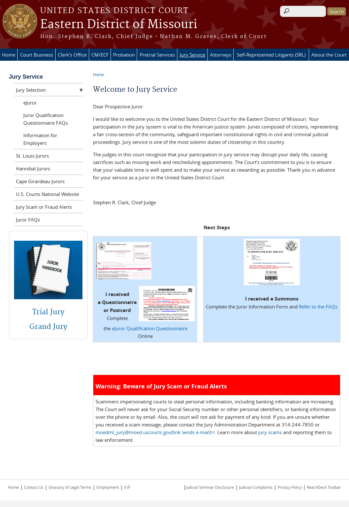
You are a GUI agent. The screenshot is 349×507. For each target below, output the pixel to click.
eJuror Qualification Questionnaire (149, 328)
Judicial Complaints (256, 487)
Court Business (36, 54)
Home (8, 54)
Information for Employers (40, 139)
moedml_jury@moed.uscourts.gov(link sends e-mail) (155, 432)
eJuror (30, 102)
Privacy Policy (290, 487)
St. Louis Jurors (32, 155)
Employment (108, 487)
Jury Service (192, 54)
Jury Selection (31, 90)
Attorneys (220, 54)
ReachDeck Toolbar (324, 487)
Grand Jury (48, 326)
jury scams (270, 432)
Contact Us (33, 487)
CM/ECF (100, 54)
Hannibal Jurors (33, 168)
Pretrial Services (157, 54)
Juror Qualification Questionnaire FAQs (45, 119)
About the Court (328, 54)
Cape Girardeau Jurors (40, 181)
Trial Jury (48, 312)
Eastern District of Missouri (118, 24)
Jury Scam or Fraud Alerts (44, 207)
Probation (124, 54)
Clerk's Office (72, 54)
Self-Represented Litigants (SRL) (271, 54)
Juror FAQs (28, 219)
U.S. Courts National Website (47, 194)
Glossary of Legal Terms (70, 487)
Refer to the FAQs (318, 306)
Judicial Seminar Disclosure (210, 487)
